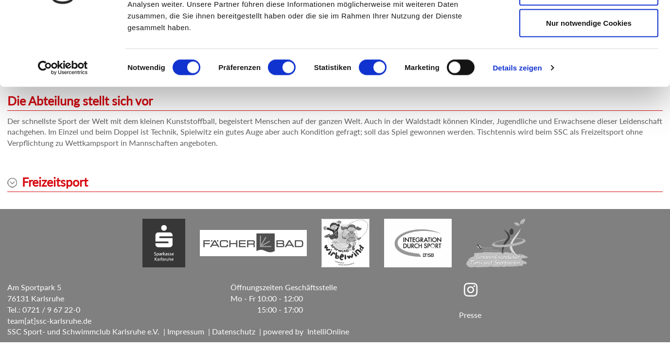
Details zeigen (517, 134)
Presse (470, 314)
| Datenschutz (229, 331)
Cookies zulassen (588, 25)
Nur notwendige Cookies (589, 89)
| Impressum (181, 331)
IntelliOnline (328, 331)
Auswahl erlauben (589, 57)
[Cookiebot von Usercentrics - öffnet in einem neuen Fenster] (63, 134)
